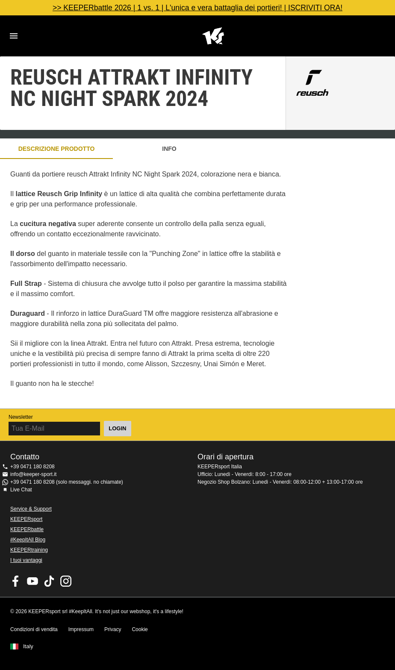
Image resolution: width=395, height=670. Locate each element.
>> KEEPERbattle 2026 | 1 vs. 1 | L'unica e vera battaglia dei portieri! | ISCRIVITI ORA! (197, 7)
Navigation (13, 36)
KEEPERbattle (27, 529)
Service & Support (31, 509)
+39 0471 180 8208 (32, 467)
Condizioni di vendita (34, 629)
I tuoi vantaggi (26, 560)
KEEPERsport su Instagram (65, 581)
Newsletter (21, 417)
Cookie (139, 629)
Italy (28, 646)
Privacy (112, 629)
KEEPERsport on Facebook (15, 581)
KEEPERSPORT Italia (213, 35)
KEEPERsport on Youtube (32, 581)
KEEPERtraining (29, 550)
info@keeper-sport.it (33, 474)
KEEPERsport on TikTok (49, 581)
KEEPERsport (26, 519)
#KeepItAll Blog (27, 540)
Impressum (81, 629)
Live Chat (21, 490)
